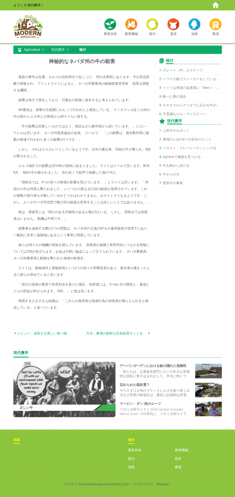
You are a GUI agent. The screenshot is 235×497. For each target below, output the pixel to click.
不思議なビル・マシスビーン (184, 114)
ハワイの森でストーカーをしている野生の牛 (192, 79)
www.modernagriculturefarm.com (103, 484)
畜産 (178, 459)
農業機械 (181, 450)
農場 (178, 467)
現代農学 (58, 50)
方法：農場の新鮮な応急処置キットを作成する (116, 333)
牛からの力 (171, 174)
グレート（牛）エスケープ (183, 70)
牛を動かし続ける (176, 166)
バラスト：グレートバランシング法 (189, 148)
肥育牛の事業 (173, 183)
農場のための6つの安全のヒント (187, 139)
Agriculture (32, 50)
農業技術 (134, 450)
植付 (82, 50)
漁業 (131, 467)
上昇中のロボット (176, 131)
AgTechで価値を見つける (182, 157)
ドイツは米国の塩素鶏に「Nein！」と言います (192, 88)
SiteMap (163, 484)
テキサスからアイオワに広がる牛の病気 (192, 105)
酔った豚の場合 (174, 96)
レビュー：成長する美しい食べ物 (42, 333)
